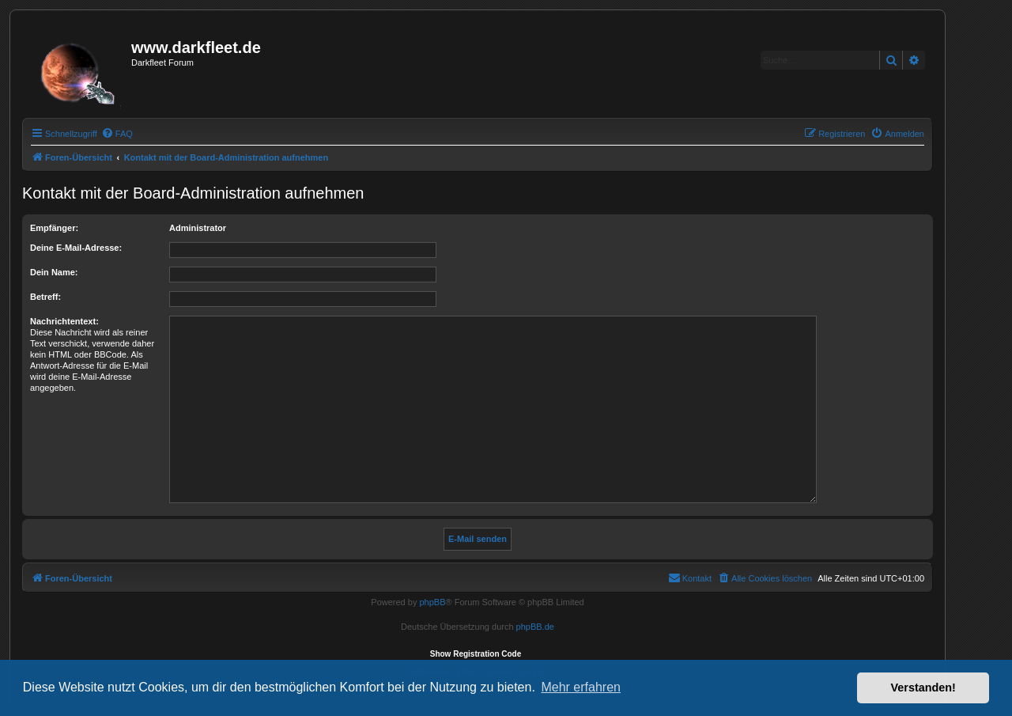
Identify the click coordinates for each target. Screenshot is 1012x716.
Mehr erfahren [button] (581, 687)
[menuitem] (117, 133)
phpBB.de (535, 626)
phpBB (432, 602)
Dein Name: (54, 272)
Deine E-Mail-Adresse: (76, 247)
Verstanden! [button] (923, 687)
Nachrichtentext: (64, 321)
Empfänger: (54, 228)
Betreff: (45, 296)
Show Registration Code (476, 654)
